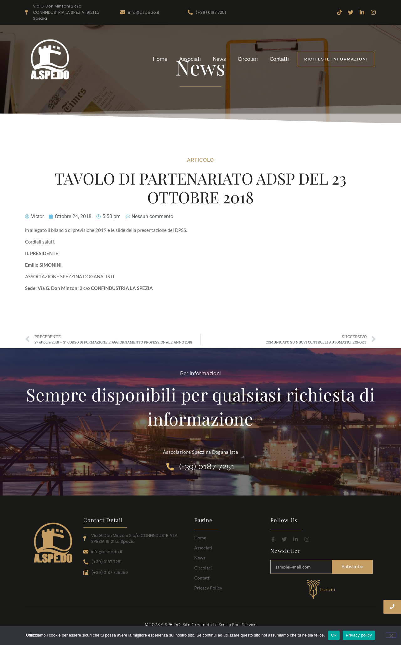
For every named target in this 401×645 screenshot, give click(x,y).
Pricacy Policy (208, 587)
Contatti (279, 59)
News (219, 59)
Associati (190, 59)
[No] (391, 635)
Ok (333, 635)
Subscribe (352, 567)
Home (160, 59)
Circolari (248, 59)
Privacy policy (359, 635)
